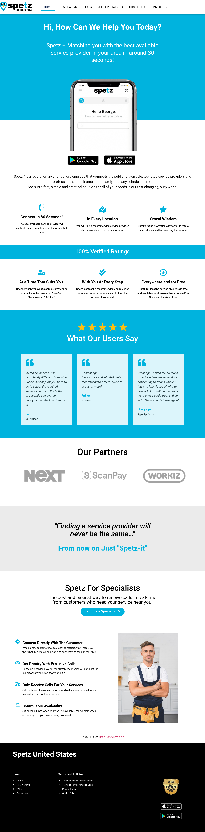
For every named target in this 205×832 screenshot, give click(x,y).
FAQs (88, 7)
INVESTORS (160, 7)
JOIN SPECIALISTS (110, 7)
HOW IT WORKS (68, 7)
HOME (48, 7)
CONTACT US (138, 7)
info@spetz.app (112, 737)
